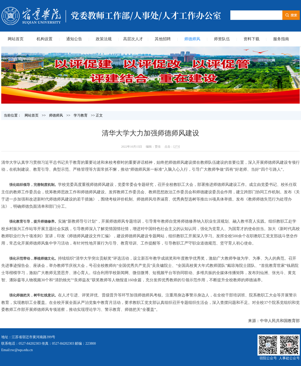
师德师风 (192, 39)
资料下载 (251, 39)
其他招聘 (163, 39)
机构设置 (44, 39)
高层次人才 (133, 39)
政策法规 (104, 39)
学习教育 (81, 115)
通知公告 (74, 39)
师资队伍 (222, 39)
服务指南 (281, 39)
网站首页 (16, 39)
